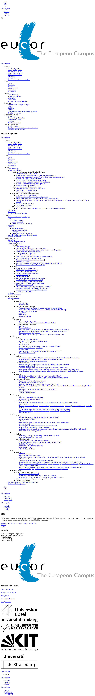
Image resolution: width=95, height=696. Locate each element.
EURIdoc (11, 108)
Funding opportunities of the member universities (23, 128)
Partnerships (11, 76)
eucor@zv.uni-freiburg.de (8, 592)
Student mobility (13, 95)
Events (10, 86)
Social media (12, 90)
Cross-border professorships (16, 118)
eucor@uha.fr (5, 595)
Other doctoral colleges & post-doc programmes (22, 111)
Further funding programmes (16, 129)
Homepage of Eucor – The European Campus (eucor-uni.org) (19, 523)
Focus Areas (11, 116)
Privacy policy (8, 500)
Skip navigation (5, 8)
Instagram (7, 508)
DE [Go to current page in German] (5, 2)
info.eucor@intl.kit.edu (8, 599)
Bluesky (6, 509)
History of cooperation (15, 75)
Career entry (12, 100)
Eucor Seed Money (14, 126)
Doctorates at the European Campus (19, 104)
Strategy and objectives (15, 70)
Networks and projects (15, 119)
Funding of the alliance (15, 71)
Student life (11, 98)
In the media (12, 91)
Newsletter (11, 85)
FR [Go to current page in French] (5, 4)
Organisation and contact (15, 73)
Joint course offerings (14, 96)
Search (6, 13)
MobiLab (11, 121)
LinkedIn (7, 506)
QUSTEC (11, 109)
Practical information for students (18, 101)
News (10, 83)
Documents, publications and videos (19, 80)
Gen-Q (10, 106)
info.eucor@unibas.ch (7, 589)
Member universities (14, 68)
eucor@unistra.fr (6, 602)
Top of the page (5, 671)
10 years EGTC (12, 88)
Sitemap (6, 15)
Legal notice (8, 498)
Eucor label (11, 78)
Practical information (14, 113)
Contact (6, 12)
